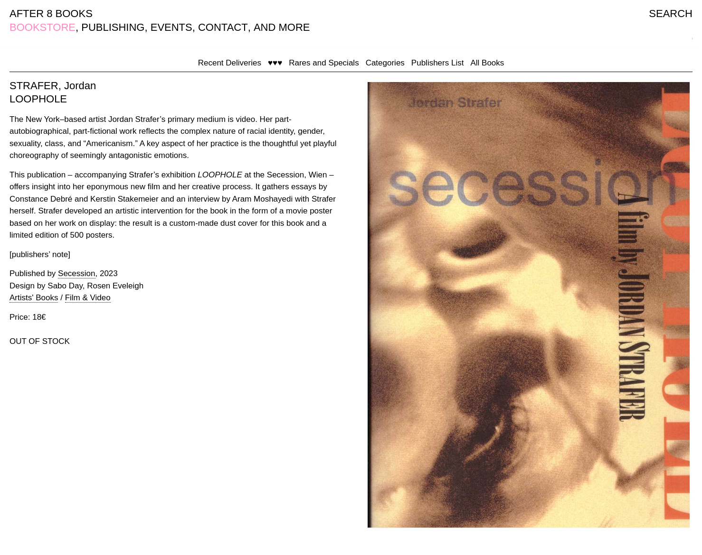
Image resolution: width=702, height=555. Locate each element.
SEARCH (671, 13)
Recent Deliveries (229, 62)
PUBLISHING (112, 27)
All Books (487, 62)
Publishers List (437, 62)
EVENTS (171, 27)
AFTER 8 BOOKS (51, 13)
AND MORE (282, 27)
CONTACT (223, 27)
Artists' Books (33, 297)
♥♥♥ (275, 62)
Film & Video (88, 297)
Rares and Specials (324, 62)
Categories (385, 62)
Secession (76, 273)
